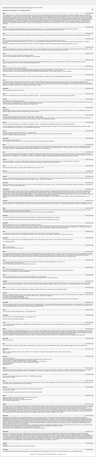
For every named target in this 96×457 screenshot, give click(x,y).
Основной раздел (15, 7)
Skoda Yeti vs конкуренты (26, 7)
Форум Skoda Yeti (6, 7)
